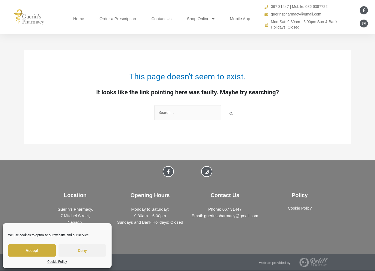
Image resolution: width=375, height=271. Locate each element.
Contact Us (161, 18)
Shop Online (201, 19)
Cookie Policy (57, 262)
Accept (32, 250)
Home (78, 18)
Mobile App (240, 18)
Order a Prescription (118, 18)
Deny (82, 250)
